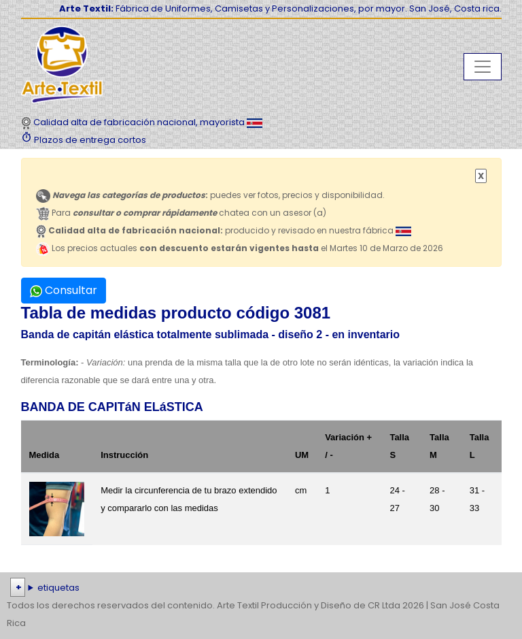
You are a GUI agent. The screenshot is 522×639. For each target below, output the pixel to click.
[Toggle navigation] (483, 66)
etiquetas (58, 587)
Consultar (63, 290)
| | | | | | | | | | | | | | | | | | (261, 588)
